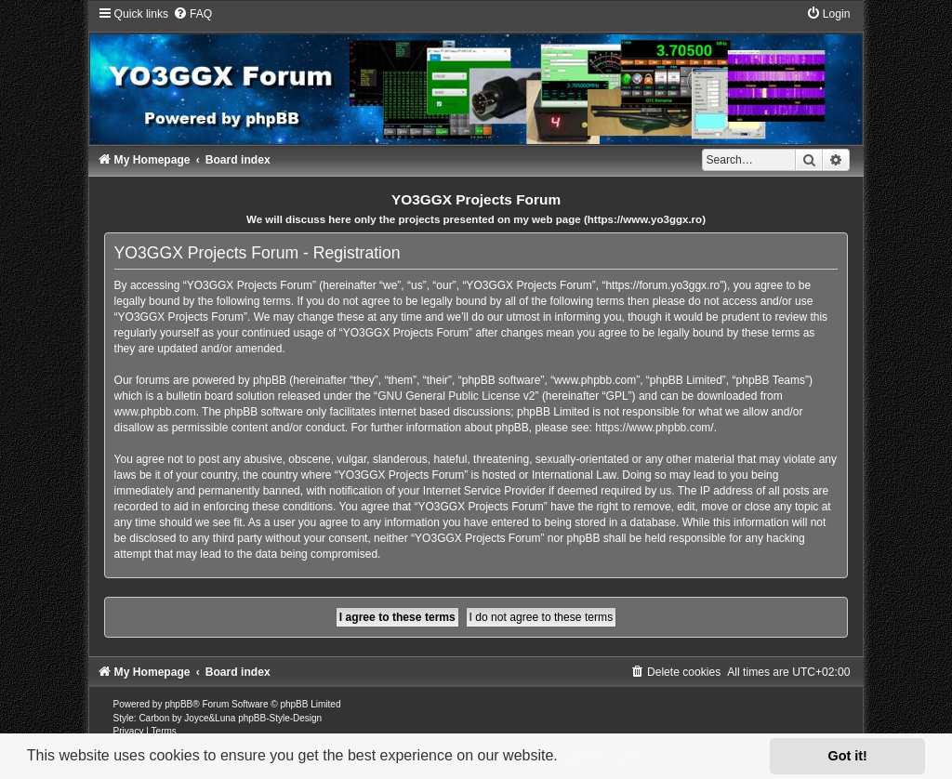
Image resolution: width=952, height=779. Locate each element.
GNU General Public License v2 (456, 396)
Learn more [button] (602, 755)
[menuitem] (192, 13)
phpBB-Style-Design (280, 718)
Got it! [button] (847, 755)
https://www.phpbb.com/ (654, 427)
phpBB (178, 704)
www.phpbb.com (155, 411)
